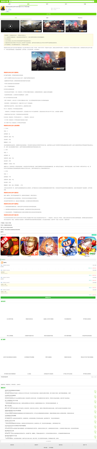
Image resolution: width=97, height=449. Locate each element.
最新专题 (60, 444)
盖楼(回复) (94, 268)
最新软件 (36, 444)
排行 (66, 4)
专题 (85, 4)
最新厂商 (85, 444)
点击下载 (48, 14)
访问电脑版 (51, 447)
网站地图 (45, 447)
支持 (90, 268)
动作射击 (9, 9)
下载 (95, 392)
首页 (9, 4)
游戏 (28, 4)
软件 (47, 4)
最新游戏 (12, 444)
